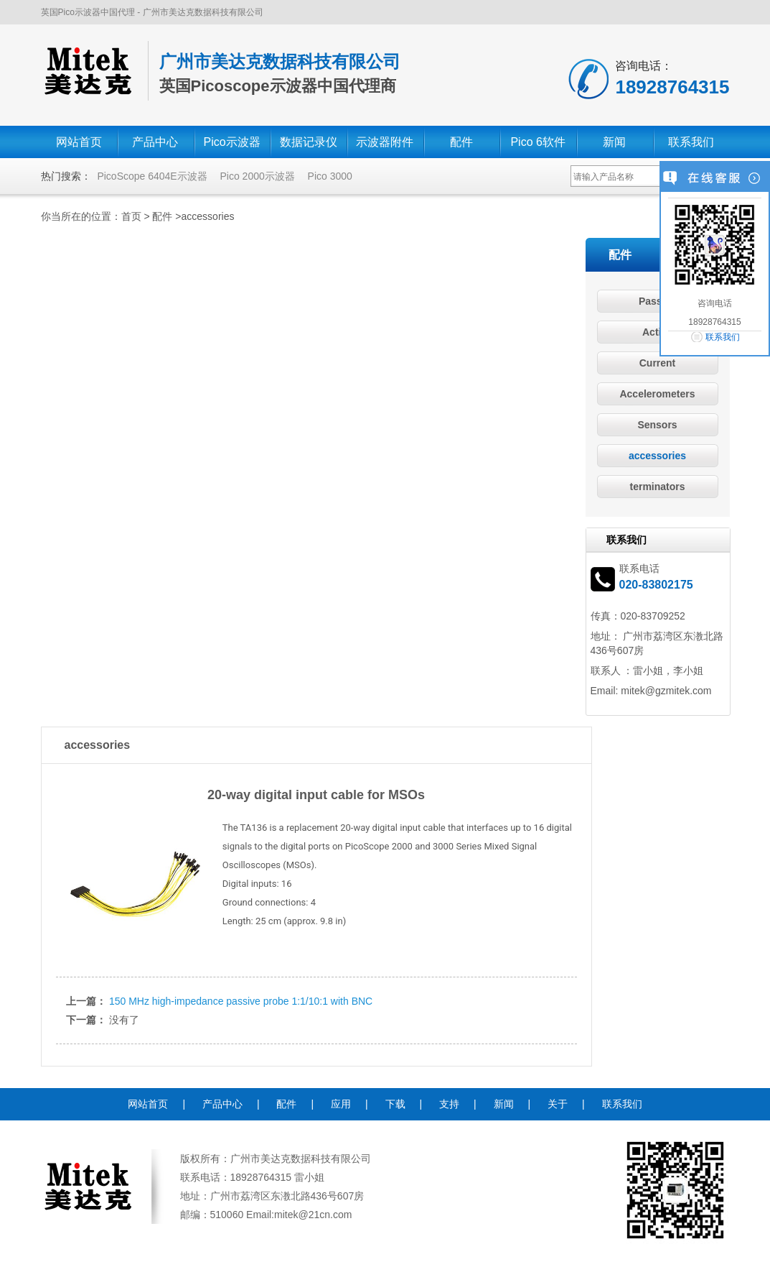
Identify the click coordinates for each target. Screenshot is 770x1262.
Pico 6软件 (537, 142)
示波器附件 (384, 142)
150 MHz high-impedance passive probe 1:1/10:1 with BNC (240, 1001)
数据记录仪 (308, 142)
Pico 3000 (330, 176)
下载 (395, 1104)
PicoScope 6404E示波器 (152, 176)
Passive (657, 301)
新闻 (614, 142)
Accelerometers (657, 394)
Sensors (657, 424)
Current (657, 363)
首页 (131, 216)
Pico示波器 (232, 142)
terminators (657, 486)
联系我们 (691, 142)
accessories (208, 216)
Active (657, 332)
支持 (449, 1104)
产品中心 (155, 142)
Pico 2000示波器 (257, 176)
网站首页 (79, 142)
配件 (461, 142)
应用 (341, 1104)
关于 (558, 1104)
